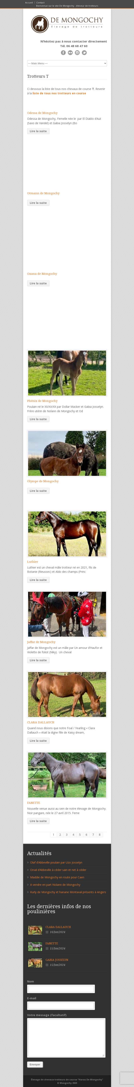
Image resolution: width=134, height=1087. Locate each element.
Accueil (29, 2)
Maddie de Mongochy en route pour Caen (57, 877)
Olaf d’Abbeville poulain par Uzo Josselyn (56, 862)
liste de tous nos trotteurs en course (59, 93)
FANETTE (33, 803)
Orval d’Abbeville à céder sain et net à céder (58, 870)
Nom (67, 985)
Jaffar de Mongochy (41, 642)
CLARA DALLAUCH (40, 722)
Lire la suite (38, 131)
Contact (40, 2)
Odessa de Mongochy (42, 113)
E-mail (67, 1002)
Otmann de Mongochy (43, 193)
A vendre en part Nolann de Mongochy (55, 885)
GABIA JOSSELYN (57, 959)
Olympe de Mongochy (43, 481)
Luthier (32, 562)
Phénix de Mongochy (42, 401)
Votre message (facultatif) (67, 1035)
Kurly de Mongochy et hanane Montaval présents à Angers (68, 892)
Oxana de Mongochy (42, 274)
